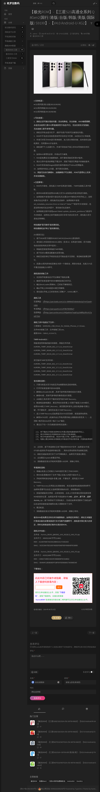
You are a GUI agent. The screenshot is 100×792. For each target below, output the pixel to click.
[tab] (39, 709)
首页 (35, 45)
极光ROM (34, 781)
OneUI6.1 (80, 781)
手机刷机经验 (14, 36)
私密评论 (86, 672)
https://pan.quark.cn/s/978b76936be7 (58, 309)
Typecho (78, 789)
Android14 (70, 781)
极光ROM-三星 (15, 50)
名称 (32, 678)
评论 (32, 651)
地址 (32, 688)
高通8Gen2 (42, 781)
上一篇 (34, 633)
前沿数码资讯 (14, 27)
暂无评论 (75, 34)
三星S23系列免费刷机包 (57, 781)
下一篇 (91, 633)
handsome (95, 789)
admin (35, 34)
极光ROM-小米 (15, 54)
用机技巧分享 (14, 32)
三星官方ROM (15, 58)
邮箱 (66, 678)
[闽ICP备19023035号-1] (29, 789)
